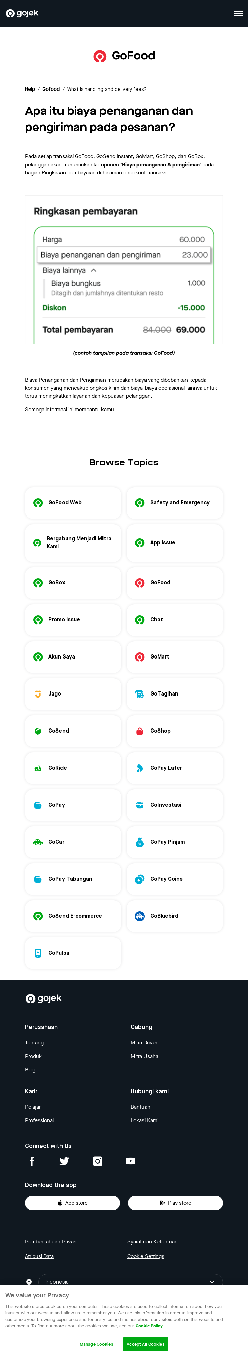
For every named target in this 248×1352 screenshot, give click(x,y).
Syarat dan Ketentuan (152, 1241)
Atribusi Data (39, 1256)
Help (30, 89)
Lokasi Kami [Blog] (144, 1120)
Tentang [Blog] (34, 1042)
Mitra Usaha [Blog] (144, 1056)
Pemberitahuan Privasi (51, 1241)
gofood (51, 89)
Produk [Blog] (33, 1056)
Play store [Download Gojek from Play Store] (175, 1202)
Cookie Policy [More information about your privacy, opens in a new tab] (149, 1331)
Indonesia (130, 1282)
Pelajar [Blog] (33, 1106)
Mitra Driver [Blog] (144, 1042)
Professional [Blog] (39, 1120)
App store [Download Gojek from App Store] (72, 1202)
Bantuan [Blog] (140, 1106)
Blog (30, 1069)
